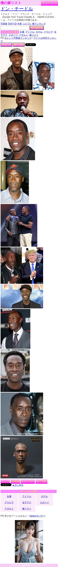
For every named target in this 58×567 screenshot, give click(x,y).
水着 (19, 23)
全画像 (15, 481)
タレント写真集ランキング (18, 38)
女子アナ (26, 502)
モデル (39, 32)
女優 (22, 32)
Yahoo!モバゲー (37, 516)
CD (15, 23)
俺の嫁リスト (10, 3)
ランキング (49, 2)
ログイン (55, 2)
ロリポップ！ (41, 565)
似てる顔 (19, 44)
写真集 (4, 23)
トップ (5, 481)
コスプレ (27, 23)
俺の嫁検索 (36, 27)
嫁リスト (44, 2)
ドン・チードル (17, 8)
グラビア (48, 32)
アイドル (29, 32)
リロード (6, 44)
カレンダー (27, 481)
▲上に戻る (18, 485)
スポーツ (13, 35)
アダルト (23, 35)
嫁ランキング (39, 23)
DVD (10, 23)
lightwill (26, 565)
